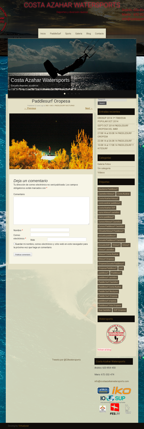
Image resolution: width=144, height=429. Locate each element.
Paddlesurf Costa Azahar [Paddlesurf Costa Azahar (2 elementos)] (110, 287)
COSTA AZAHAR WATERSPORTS (72, 5)
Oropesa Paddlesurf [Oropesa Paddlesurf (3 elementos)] (108, 268)
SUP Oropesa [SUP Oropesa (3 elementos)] (120, 310)
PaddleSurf (55, 33)
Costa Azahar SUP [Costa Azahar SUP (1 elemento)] (107, 208)
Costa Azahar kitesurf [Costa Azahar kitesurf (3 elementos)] (108, 198)
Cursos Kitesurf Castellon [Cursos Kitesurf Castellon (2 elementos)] (110, 222)
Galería (78, 33)
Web (32, 240)
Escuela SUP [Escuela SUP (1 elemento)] (104, 245)
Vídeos (101, 172)
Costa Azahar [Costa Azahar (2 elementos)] (123, 194)
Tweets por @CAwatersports (66, 359)
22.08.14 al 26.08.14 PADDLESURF (115, 141)
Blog (88, 33)
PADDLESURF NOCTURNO (65, 105)
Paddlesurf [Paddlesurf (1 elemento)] (116, 273)
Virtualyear (23, 425)
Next (89, 108)
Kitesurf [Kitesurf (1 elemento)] (116, 245)
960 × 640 (49, 105)
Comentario (19, 194)
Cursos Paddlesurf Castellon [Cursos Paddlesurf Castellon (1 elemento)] (111, 226)
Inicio (43, 33)
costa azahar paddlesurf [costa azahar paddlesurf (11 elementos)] (110, 203)
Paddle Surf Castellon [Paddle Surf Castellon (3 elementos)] (108, 282)
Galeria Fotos (104, 164)
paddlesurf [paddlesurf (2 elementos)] (103, 273)
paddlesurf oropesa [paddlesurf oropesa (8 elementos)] (107, 301)
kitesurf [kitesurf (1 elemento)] (125, 245)
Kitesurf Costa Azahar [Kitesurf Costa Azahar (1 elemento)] (108, 254)
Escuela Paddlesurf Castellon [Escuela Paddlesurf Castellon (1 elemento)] (112, 240)
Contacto (99, 33)
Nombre (18, 230)
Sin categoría (104, 168)
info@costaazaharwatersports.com (111, 381)
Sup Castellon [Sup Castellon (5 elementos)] (105, 310)
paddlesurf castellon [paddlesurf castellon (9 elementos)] (108, 277)
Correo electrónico (20, 237)
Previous (30, 108)
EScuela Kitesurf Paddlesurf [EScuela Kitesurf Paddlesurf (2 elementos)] (111, 231)
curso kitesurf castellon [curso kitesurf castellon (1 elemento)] (109, 212)
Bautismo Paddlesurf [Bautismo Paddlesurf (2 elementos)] (108, 189)
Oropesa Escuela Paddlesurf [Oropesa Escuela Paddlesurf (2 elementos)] (111, 263)
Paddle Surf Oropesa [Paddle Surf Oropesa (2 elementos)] (108, 296)
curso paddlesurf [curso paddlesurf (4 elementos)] (106, 217)
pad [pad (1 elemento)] (121, 268)
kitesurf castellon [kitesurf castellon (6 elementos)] (106, 249)
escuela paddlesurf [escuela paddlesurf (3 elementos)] (107, 236)
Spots (68, 33)
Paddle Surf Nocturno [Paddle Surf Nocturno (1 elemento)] (108, 291)
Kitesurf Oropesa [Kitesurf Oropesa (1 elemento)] (106, 259)
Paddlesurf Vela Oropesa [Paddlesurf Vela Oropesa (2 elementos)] (110, 305)
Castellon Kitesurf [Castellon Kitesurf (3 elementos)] (106, 194)
